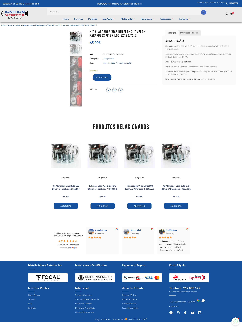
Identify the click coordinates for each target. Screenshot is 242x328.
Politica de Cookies (83, 303)
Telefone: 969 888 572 (184, 287)
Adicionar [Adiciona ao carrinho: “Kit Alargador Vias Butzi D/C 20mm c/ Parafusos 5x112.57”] (65, 206)
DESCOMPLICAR (138, 319)
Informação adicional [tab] (189, 32)
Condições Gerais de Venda (87, 299)
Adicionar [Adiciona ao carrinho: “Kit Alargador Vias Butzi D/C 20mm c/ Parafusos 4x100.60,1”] (176, 206)
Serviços (31, 299)
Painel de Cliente (129, 299)
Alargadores (28, 25)
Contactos (173, 306)
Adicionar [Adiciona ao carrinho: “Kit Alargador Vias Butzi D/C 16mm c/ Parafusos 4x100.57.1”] (139, 206)
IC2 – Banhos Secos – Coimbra (182, 301)
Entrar (133, 295)
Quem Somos (34, 295)
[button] (109, 19)
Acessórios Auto (15, 25)
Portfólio (32, 308)
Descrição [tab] (171, 32)
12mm (106, 63)
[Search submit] (203, 12)
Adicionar (102, 77)
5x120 (112, 63)
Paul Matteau (171, 230)
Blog (30, 303)
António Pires (101, 230)
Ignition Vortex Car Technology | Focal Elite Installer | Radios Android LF (68, 235)
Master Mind (136, 230)
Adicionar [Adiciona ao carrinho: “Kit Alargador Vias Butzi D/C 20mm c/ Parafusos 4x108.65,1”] (102, 206)
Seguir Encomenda (130, 308)
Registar (125, 295)
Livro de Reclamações (84, 312)
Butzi (129, 63)
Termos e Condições (83, 295)
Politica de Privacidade (85, 308)
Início (3, 25)
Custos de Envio (129, 303)
